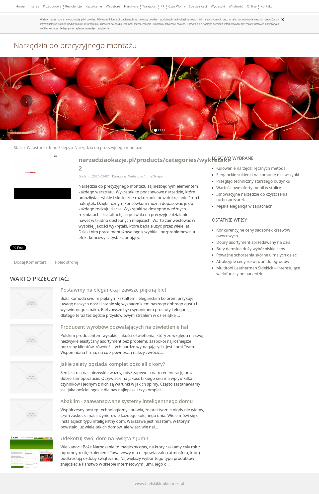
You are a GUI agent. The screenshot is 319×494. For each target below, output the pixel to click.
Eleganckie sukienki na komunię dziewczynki (257, 174)
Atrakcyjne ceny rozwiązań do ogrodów (252, 261)
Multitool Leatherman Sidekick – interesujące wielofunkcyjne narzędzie (258, 270)
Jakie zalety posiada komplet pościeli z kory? (113, 364)
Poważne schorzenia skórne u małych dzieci (257, 255)
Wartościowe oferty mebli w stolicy (248, 187)
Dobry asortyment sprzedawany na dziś (253, 242)
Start (18, 147)
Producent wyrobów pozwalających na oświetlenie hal (124, 327)
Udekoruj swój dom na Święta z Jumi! (104, 438)
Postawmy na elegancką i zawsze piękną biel (113, 289)
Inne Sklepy (60, 147)
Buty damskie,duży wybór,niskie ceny (250, 248)
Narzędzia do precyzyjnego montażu (109, 147)
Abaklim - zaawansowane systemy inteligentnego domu (127, 401)
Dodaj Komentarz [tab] (30, 262)
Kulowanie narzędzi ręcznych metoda (251, 168)
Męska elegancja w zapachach (244, 206)
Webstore (36, 147)
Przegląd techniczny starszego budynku (253, 181)
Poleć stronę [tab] (66, 262)
